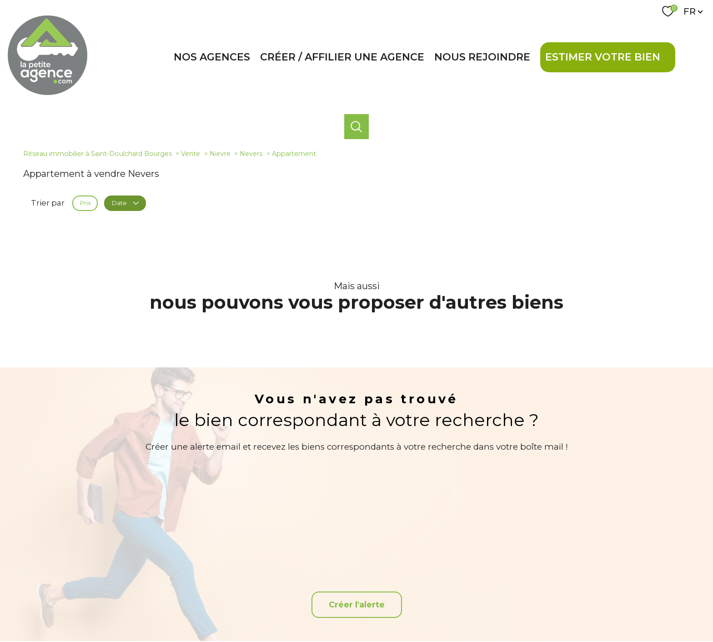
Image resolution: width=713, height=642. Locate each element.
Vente (190, 154)
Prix (85, 202)
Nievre (220, 154)
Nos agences (212, 57)
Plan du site (366, 610)
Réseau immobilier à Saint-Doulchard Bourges (97, 154)
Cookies (546, 611)
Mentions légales (407, 610)
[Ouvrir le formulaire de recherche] (356, 126)
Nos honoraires (327, 610)
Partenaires (472, 610)
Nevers (251, 154)
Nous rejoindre (482, 57)
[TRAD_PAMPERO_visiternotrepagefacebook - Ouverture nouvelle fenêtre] (356, 581)
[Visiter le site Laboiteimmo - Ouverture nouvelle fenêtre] (356, 627)
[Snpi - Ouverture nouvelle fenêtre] (608, 581)
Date (125, 202)
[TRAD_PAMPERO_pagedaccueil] (47, 92)
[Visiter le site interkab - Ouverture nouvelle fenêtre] (556, 581)
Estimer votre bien (602, 57)
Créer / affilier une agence (342, 57)
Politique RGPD (512, 610)
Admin (443, 610)
